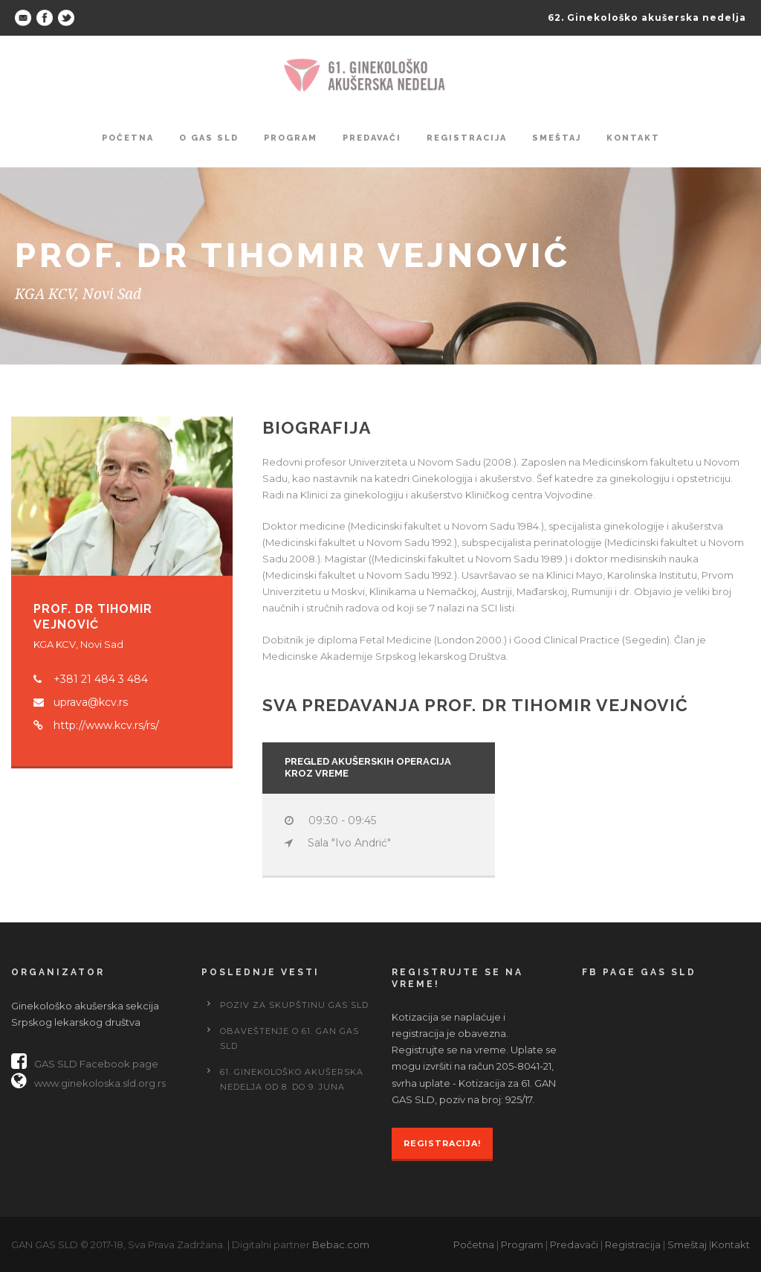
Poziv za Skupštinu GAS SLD (294, 1005)
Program (290, 138)
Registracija (467, 138)
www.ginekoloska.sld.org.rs (88, 1083)
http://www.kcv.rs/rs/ (106, 725)
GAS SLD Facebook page (84, 1064)
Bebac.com (340, 1244)
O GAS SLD (209, 138)
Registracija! (442, 1143)
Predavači (372, 138)
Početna (128, 138)
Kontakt (633, 138)
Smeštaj (556, 138)
